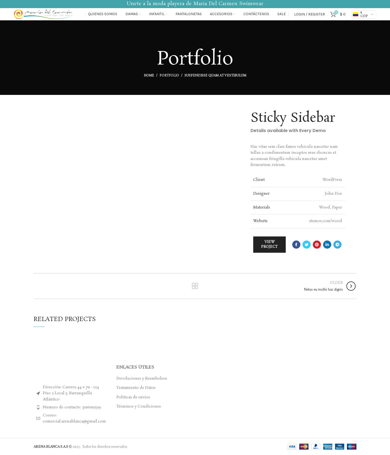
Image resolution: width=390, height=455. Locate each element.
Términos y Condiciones (138, 406)
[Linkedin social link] (327, 245)
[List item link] (71, 407)
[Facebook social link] (296, 245)
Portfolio (169, 75)
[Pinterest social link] (317, 245)
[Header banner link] (195, 4)
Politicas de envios (133, 397)
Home (149, 75)
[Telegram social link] (337, 245)
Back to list (195, 286)
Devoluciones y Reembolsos (141, 378)
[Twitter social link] (307, 245)
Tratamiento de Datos (135, 387)
